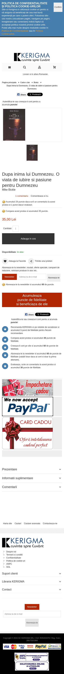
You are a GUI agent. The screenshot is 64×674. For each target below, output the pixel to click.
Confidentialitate (13, 558)
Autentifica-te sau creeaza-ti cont (17, 101)
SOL (8, 567)
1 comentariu (21, 196)
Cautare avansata (32, 523)
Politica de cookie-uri (15, 561)
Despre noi (11, 552)
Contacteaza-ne (50, 523)
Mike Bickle (8, 189)
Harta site (7, 523)
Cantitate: (7, 228)
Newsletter (9, 277)
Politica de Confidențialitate (15, 31)
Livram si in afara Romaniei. (35, 74)
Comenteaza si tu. (40, 196)
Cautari (18, 523)
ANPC (9, 564)
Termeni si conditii (14, 555)
